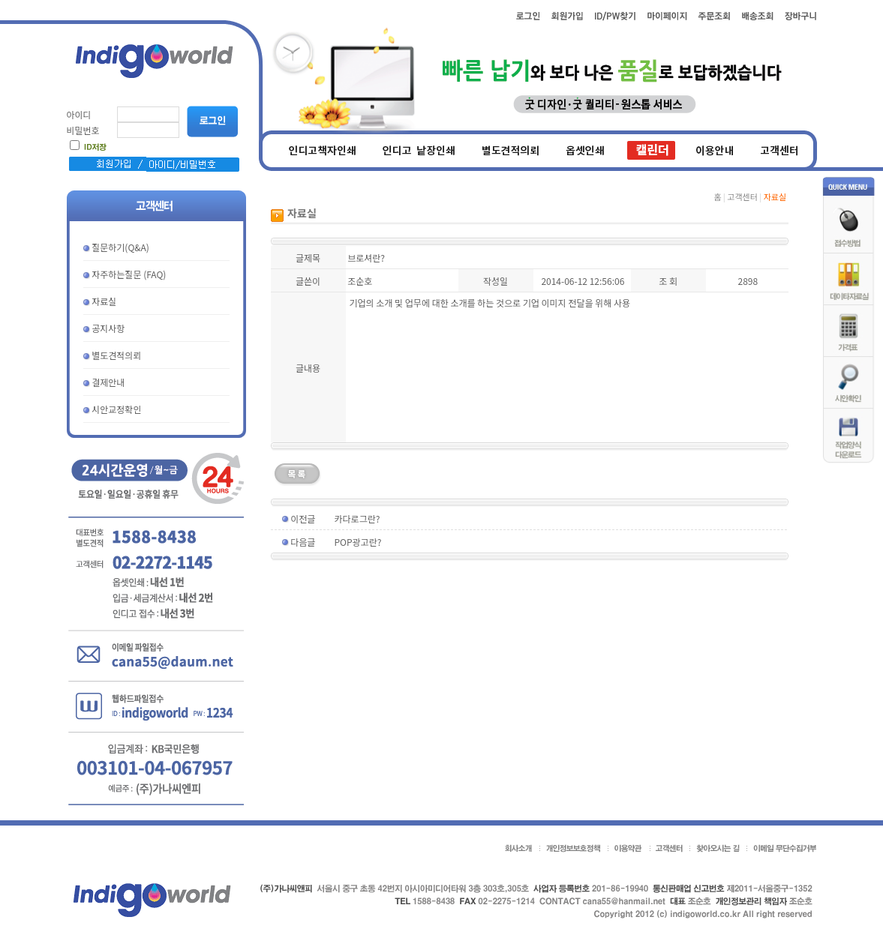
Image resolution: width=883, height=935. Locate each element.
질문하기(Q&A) (120, 247)
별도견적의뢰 (116, 355)
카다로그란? (357, 518)
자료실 (104, 301)
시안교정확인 (116, 409)
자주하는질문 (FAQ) (129, 274)
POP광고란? (358, 541)
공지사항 (108, 328)
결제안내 (108, 382)
